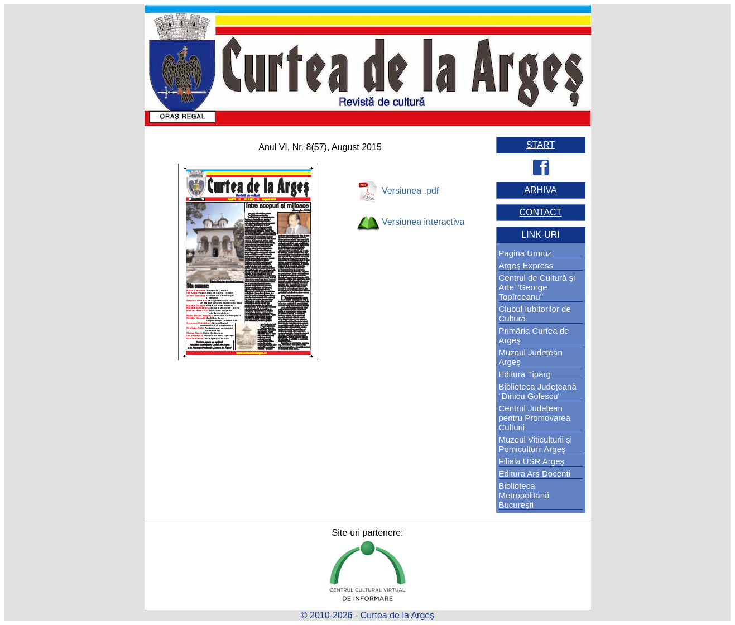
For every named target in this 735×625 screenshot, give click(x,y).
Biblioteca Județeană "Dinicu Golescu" (538, 391)
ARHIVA (540, 190)
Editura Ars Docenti (534, 473)
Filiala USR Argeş (532, 461)
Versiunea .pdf (410, 190)
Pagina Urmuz (525, 253)
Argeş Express (526, 265)
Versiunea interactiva (423, 222)
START (540, 145)
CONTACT (540, 212)
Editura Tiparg (525, 374)
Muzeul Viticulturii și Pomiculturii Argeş (535, 444)
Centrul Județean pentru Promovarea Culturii (534, 417)
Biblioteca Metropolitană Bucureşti (524, 495)
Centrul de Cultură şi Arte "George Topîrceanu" (537, 287)
